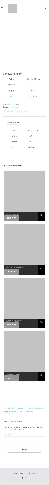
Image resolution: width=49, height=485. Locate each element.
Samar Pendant (13, 374)
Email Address (9, 434)
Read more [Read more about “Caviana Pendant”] (41, 324)
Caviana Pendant (13, 321)
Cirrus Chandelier (14, 268)
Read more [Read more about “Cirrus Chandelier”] (41, 271)
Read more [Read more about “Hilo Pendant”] (41, 217)
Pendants (14, 107)
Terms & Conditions (25, 412)
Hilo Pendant (12, 214)
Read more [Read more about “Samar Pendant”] (41, 377)
